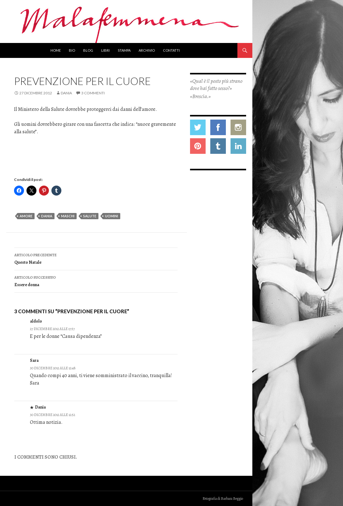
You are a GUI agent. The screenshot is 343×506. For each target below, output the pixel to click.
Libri (105, 50)
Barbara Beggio (232, 498)
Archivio (147, 50)
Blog (88, 50)
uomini (111, 216)
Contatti (171, 50)
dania (46, 216)
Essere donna (96, 281)
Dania (66, 93)
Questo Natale (96, 258)
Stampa (124, 50)
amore (26, 216)
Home (55, 50)
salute (89, 216)
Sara (34, 360)
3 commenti (93, 93)
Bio (72, 50)
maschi (67, 216)
